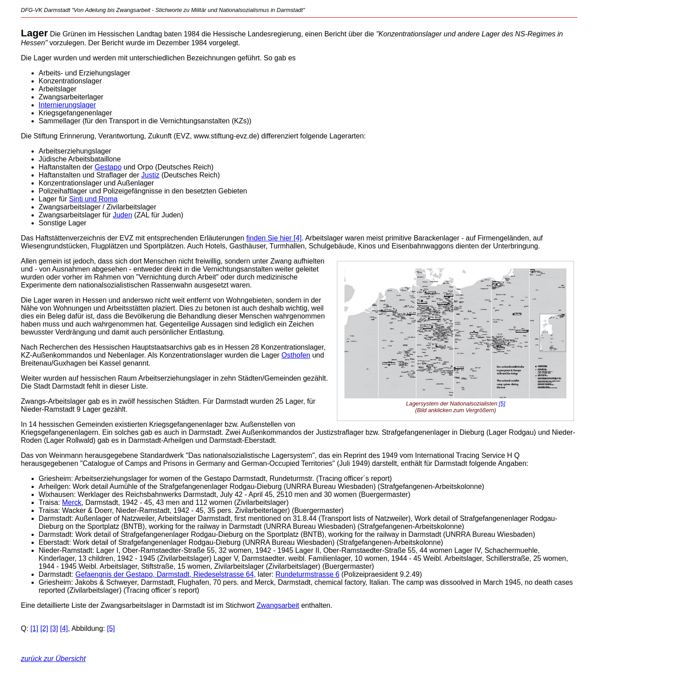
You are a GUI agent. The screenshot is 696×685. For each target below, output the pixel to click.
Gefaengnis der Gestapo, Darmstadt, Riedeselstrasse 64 (164, 574)
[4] (298, 238)
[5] (502, 403)
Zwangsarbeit (278, 605)
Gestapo (108, 167)
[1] (34, 628)
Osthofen (295, 355)
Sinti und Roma (93, 199)
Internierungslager (67, 105)
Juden (122, 215)
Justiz (150, 175)
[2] (44, 628)
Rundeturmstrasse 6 (308, 574)
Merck (72, 502)
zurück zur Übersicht (53, 658)
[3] (54, 628)
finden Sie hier (270, 238)
